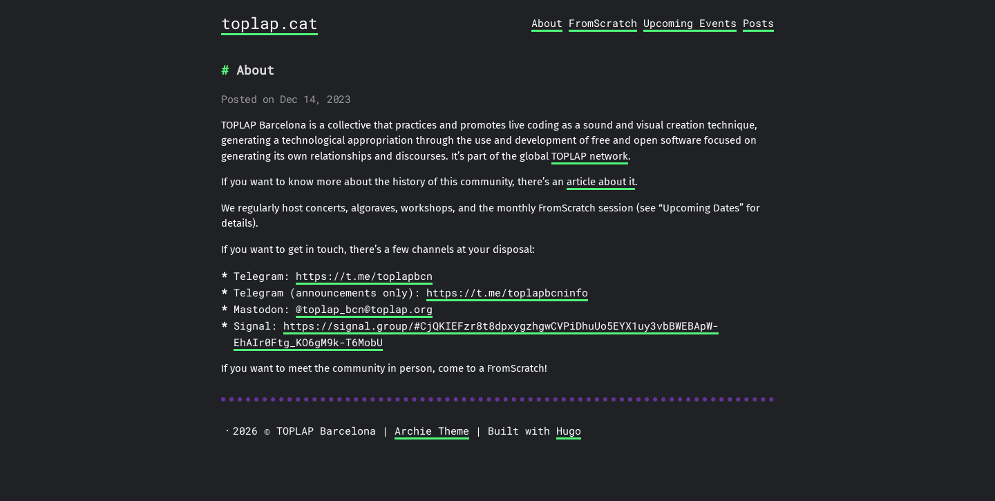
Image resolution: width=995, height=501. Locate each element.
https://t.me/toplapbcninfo (507, 292)
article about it (601, 182)
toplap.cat (269, 22)
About (546, 23)
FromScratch (603, 23)
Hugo (568, 430)
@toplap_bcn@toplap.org (364, 309)
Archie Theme (432, 430)
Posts (758, 23)
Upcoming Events (690, 23)
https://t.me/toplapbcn (364, 276)
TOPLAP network (589, 156)
